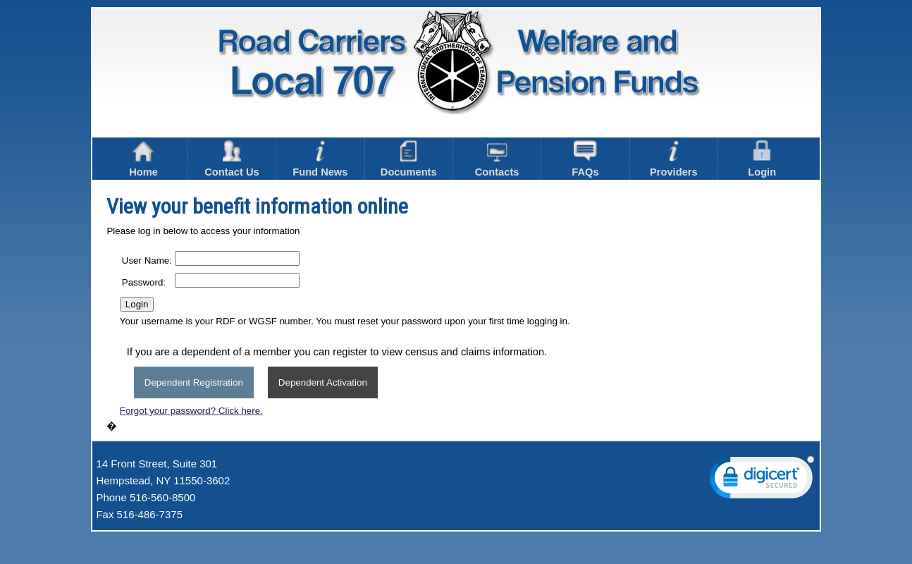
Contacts (497, 159)
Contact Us (231, 159)
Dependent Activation (322, 382)
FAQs (585, 159)
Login (762, 159)
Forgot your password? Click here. (191, 410)
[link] (762, 480)
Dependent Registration (193, 382)
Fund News (319, 159)
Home (143, 159)
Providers (674, 159)
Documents (409, 159)
